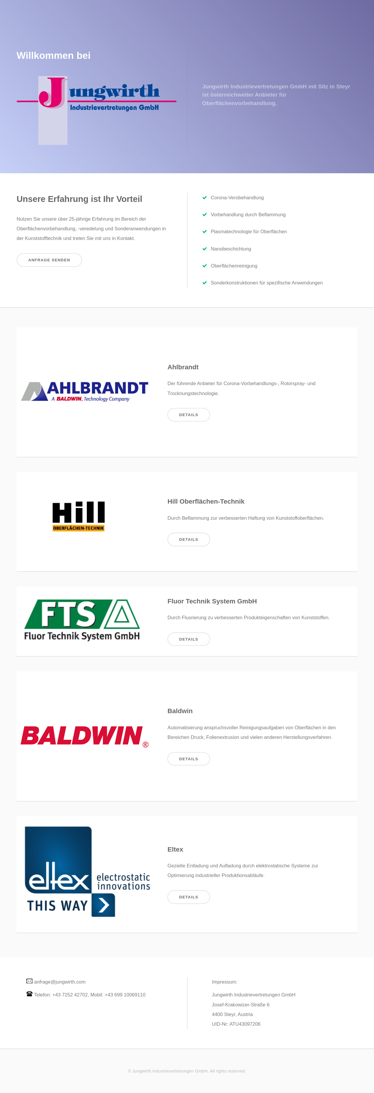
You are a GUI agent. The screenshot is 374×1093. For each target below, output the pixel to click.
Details (188, 415)
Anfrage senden (49, 260)
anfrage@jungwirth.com (60, 982)
